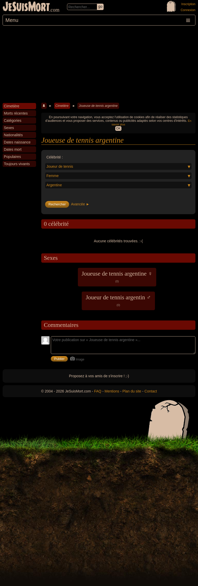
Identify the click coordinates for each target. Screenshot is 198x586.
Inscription (188, 4)
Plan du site (131, 391)
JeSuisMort (26, 7)
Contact (150, 391)
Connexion (188, 10)
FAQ (97, 391)
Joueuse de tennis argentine (98, 106)
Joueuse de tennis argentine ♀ (117, 276)
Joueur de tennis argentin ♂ (118, 300)
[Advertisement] (99, 64)
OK (118, 128)
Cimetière (62, 106)
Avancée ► (80, 204)
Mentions (111, 391)
